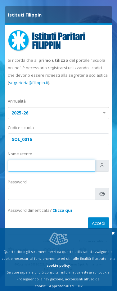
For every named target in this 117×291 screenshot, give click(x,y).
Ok (80, 286)
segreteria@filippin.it (28, 82)
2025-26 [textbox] (19, 113)
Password (17, 182)
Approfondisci (61, 286)
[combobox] (58, 113)
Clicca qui (62, 210)
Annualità (17, 101)
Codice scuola (21, 127)
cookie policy (58, 265)
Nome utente (20, 154)
